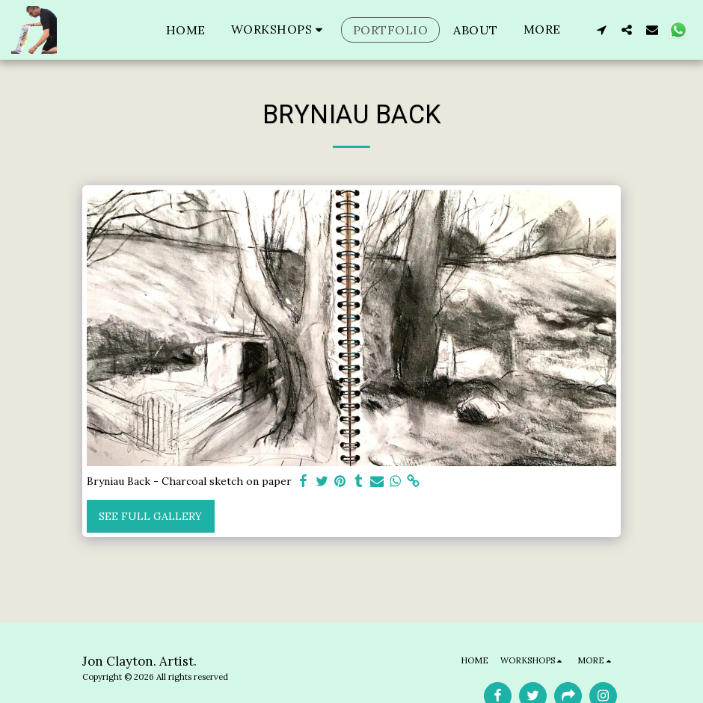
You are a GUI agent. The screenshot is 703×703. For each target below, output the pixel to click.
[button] (279, 29)
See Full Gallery (150, 516)
